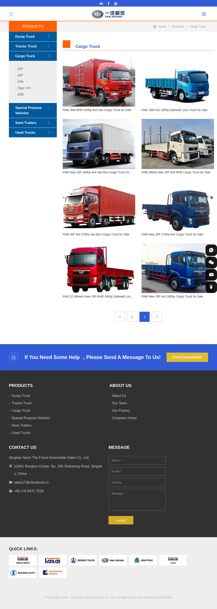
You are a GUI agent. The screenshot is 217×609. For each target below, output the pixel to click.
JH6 (20, 81)
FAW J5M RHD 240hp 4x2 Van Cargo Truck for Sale (97, 110)
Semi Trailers (25, 123)
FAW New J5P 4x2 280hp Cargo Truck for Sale (172, 296)
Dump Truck (25, 36)
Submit (121, 520)
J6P (20, 75)
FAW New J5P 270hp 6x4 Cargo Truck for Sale (172, 234)
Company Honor (124, 418)
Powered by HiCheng (158, 597)
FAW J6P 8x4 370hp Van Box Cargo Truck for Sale (96, 234)
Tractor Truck (26, 46)
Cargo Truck (198, 26)
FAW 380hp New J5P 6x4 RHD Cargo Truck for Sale (176, 172)
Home (162, 26)
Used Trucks (25, 132)
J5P (20, 69)
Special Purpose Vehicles (28, 110)
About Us (119, 396)
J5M (20, 94)
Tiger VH (24, 88)
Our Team (119, 403)
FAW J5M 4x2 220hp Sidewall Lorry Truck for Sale (175, 110)
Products (178, 26)
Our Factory (121, 410)
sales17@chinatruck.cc (31, 482)
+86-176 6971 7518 (28, 491)
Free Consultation (187, 357)
